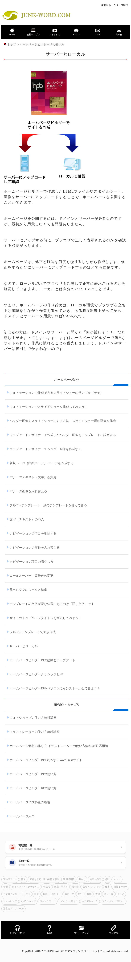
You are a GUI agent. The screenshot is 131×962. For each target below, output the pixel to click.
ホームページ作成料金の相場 (30, 802)
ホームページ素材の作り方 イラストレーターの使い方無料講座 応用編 (59, 746)
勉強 (89, 894)
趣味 (107, 879)
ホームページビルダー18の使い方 (33, 788)
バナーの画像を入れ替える (28, 491)
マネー (117, 879)
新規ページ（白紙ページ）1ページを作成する (42, 463)
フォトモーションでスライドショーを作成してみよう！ (49, 407)
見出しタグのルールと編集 (28, 590)
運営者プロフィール (13, 908)
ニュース (108, 894)
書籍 (97, 894)
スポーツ (69, 894)
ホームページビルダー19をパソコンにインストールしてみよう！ (55, 688)
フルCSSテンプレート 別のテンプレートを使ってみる (48, 505)
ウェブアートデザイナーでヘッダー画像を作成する (45, 449)
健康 (36, 894)
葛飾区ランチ (10, 879)
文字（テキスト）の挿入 (27, 519)
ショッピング (10, 901)
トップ (11, 44)
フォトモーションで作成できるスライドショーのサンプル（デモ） (56, 392)
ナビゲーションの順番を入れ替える (35, 547)
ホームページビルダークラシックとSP (36, 674)
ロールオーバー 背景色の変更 (31, 575)
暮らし (82, 879)
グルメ (120, 894)
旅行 (80, 894)
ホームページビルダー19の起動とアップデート (42, 660)
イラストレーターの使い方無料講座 (35, 732)
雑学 (23, 879)
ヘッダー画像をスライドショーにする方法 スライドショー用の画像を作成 (63, 421)
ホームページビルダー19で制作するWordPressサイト (46, 760)
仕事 (107, 887)
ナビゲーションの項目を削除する (33, 533)
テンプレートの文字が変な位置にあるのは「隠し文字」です (52, 604)
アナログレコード (12, 894)
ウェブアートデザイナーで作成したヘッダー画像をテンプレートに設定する (63, 435)
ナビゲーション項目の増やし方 (31, 561)
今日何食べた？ (90, 901)
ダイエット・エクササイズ (25, 887)
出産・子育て (61, 887)
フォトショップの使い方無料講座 (33, 718)
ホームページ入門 (22, 816)
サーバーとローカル (24, 646)
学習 (5, 887)
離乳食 (75, 887)
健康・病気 (95, 879)
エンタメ (56, 894)
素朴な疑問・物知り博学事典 (44, 879)
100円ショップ (28, 901)
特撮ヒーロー (120, 887)
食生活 (46, 887)
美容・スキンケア (92, 887)
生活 (28, 894)
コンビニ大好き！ (69, 901)
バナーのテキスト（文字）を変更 (33, 477)
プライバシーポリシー (113, 901)
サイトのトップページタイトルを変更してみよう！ (45, 618)
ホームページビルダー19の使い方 (42, 44)
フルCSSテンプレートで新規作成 (33, 632)
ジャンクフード (48, 901)
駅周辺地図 (69, 879)
